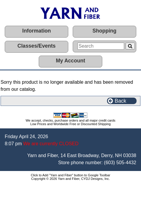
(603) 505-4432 (120, 162)
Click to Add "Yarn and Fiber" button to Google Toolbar (70, 175)
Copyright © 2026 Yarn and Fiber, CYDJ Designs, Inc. (70, 178)
